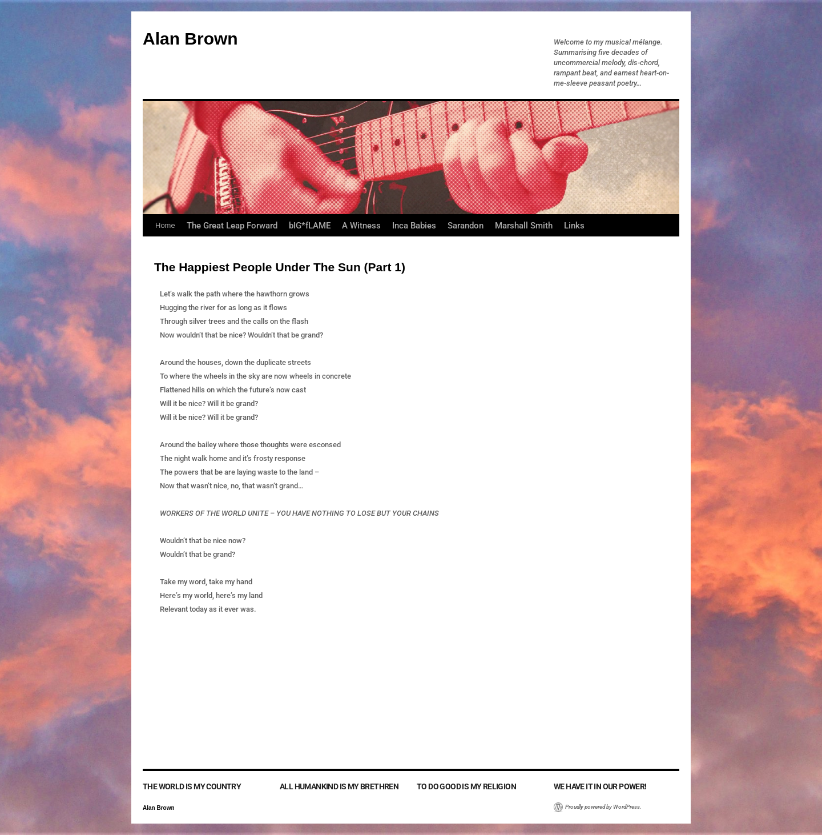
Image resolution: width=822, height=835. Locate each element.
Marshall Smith (524, 225)
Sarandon (465, 225)
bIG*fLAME (310, 225)
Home (165, 225)
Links (574, 225)
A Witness (361, 225)
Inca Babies (414, 225)
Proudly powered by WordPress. (603, 807)
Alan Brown (190, 38)
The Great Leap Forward (232, 225)
